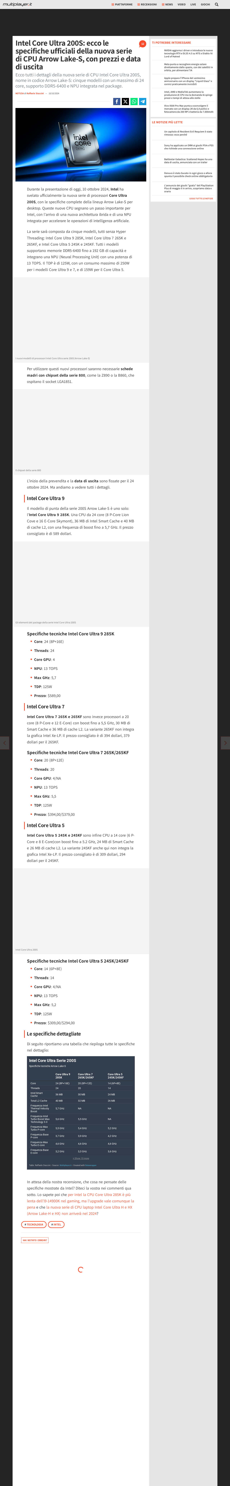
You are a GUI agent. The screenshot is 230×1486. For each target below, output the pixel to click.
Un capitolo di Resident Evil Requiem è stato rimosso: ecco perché (188, 133)
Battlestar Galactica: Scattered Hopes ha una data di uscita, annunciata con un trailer (188, 161)
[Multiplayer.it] (17, 4)
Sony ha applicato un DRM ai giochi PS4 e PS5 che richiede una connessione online (188, 147)
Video (182, 4)
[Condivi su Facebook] (116, 101)
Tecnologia (34, 1224)
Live (193, 4)
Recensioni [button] (147, 4)
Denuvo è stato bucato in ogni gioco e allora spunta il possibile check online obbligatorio (188, 174)
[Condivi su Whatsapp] (134, 101)
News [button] (167, 4)
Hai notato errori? (35, 1240)
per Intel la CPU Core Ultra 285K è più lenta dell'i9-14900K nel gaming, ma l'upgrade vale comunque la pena (80, 1201)
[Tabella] (81, 1113)
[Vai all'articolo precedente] (225, 743)
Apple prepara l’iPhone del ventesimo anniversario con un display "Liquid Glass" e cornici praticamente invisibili (188, 81)
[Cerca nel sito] (217, 4)
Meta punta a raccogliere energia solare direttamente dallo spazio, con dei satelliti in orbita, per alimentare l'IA (188, 67)
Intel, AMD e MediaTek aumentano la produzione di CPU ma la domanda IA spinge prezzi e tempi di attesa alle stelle (188, 95)
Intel (56, 1224)
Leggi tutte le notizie (201, 198)
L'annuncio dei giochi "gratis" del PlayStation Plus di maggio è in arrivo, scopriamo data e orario (188, 188)
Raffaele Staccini (35, 93)
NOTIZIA (19, 93)
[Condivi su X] (125, 101)
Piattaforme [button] (122, 4)
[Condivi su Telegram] (142, 101)
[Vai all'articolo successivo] (4, 743)
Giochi (205, 4)
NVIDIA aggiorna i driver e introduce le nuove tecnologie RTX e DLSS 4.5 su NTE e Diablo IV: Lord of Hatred (188, 53)
